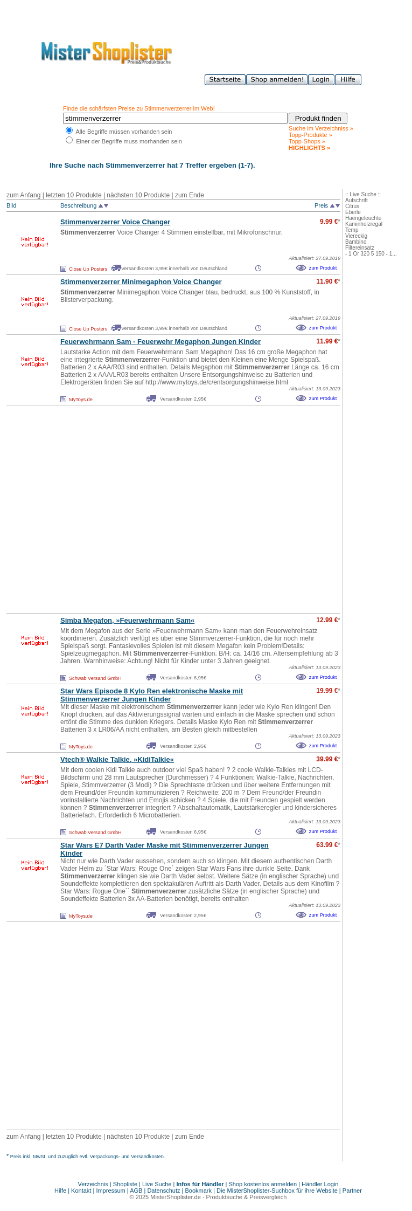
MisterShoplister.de (175, 1197)
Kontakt (82, 1190)
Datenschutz (163, 1190)
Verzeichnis (93, 1184)
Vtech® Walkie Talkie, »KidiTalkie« (117, 759)
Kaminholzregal (363, 224)
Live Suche (156, 1184)
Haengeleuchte (363, 218)
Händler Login (320, 1184)
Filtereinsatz (359, 248)
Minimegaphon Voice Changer (141, 282)
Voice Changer (115, 222)
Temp (351, 230)
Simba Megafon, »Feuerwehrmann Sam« (127, 620)
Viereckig (356, 236)
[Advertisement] (101, 509)
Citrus (352, 206)
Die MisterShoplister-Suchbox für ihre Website (277, 1190)
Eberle (353, 212)
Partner (352, 1190)
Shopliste (125, 1184)
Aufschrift (356, 200)
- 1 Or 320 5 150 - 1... (371, 254)
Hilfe (61, 1190)
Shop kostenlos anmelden (262, 1184)
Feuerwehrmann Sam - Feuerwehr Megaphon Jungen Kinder (160, 342)
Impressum (110, 1190)
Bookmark (198, 1190)
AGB (136, 1190)
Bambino (355, 242)
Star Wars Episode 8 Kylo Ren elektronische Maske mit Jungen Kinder (151, 695)
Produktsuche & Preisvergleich (246, 1197)
